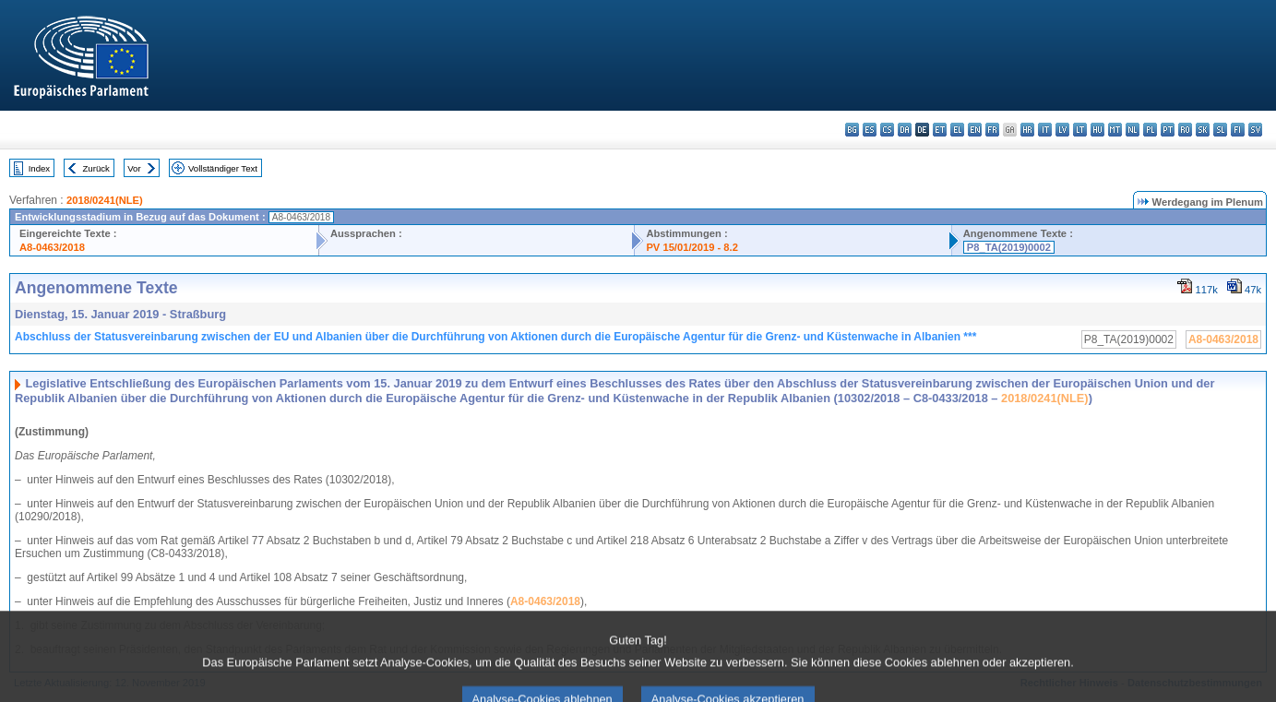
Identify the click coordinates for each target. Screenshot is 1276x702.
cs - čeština (887, 130)
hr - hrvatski (1027, 130)
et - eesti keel (940, 130)
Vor (133, 168)
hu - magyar (1097, 130)
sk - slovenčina (1203, 130)
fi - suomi (1238, 130)
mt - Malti (1115, 130)
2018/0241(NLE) (104, 200)
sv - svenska (1255, 130)
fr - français (992, 130)
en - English (975, 130)
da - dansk (905, 130)
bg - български (852, 130)
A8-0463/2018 (52, 247)
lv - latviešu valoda (1062, 130)
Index (39, 168)
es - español (870, 130)
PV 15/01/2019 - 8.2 (692, 247)
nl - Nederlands (1132, 130)
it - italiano (1045, 130)
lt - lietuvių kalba (1080, 130)
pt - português (1168, 130)
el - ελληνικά (957, 130)
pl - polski (1150, 130)
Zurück (96, 168)
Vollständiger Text (222, 168)
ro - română (1185, 130)
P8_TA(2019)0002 (1009, 247)
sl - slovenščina (1220, 130)
